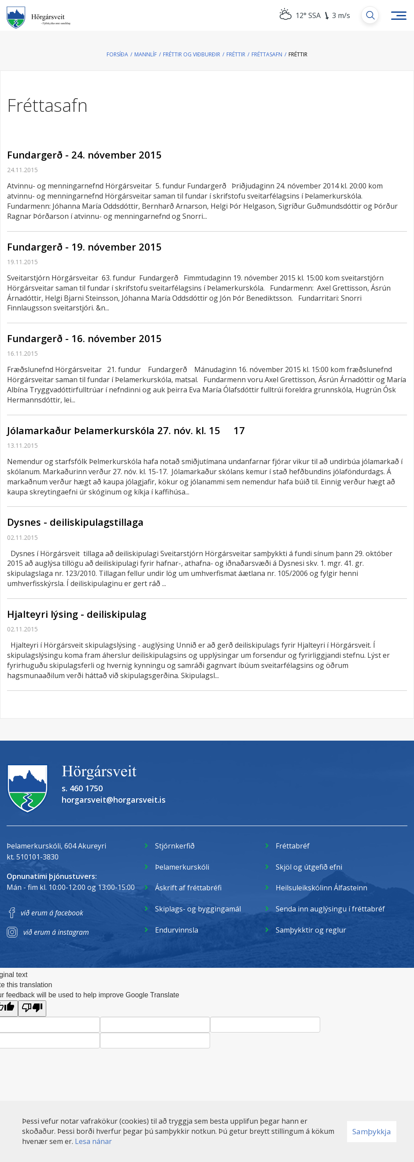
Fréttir (235, 54)
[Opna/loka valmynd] (398, 15)
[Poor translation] (32, 1008)
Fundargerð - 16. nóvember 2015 (84, 338)
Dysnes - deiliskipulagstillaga (75, 521)
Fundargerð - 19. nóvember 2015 (84, 246)
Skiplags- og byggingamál (198, 909)
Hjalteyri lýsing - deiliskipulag (76, 613)
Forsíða (117, 54)
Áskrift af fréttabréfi (188, 888)
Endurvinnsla (176, 930)
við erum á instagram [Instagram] (56, 932)
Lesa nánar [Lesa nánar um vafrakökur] (93, 1141)
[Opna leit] (370, 15)
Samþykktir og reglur (311, 930)
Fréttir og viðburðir (191, 54)
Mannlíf (145, 54)
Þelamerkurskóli (182, 867)
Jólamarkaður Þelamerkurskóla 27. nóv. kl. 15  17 (126, 430)
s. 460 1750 (82, 788)
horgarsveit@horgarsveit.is (114, 799)
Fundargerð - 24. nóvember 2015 (84, 154)
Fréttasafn (266, 54)
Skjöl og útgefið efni (309, 867)
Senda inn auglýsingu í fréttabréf (330, 909)
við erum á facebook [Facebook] (52, 913)
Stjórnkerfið (175, 846)
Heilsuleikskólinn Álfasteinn (321, 888)
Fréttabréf (293, 846)
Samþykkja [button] (371, 1131)
